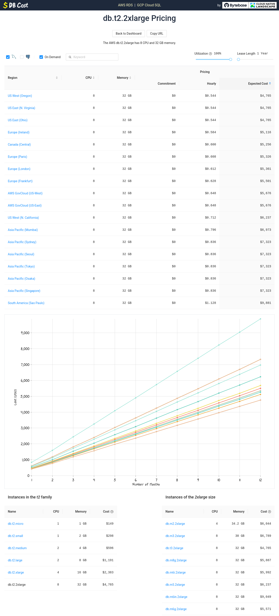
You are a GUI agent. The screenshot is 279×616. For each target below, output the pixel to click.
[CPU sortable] (79, 78)
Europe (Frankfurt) (20, 181)
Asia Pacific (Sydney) (22, 242)
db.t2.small (15, 536)
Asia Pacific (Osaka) (21, 278)
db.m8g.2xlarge (176, 560)
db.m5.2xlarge (175, 584)
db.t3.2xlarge (174, 548)
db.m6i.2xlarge (175, 572)
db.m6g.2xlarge (176, 609)
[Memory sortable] (116, 78)
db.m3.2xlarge (175, 536)
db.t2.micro (15, 523)
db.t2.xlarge (16, 572)
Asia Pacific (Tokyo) (21, 266)
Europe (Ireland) (18, 132)
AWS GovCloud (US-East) (25, 205)
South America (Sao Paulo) (26, 303)
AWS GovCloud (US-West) (25, 193)
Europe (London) (19, 169)
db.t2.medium (17, 548)
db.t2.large (15, 560)
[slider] (230, 59)
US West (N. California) (23, 217)
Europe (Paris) (17, 156)
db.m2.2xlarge (175, 523)
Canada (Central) (19, 144)
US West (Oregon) (20, 96)
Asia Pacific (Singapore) (24, 291)
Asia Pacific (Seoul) (21, 254)
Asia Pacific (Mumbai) (23, 230)
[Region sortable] (32, 78)
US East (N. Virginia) (21, 108)
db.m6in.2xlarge (176, 597)
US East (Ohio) (17, 120)
